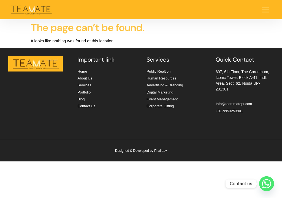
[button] (265, 9)
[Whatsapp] (266, 183)
